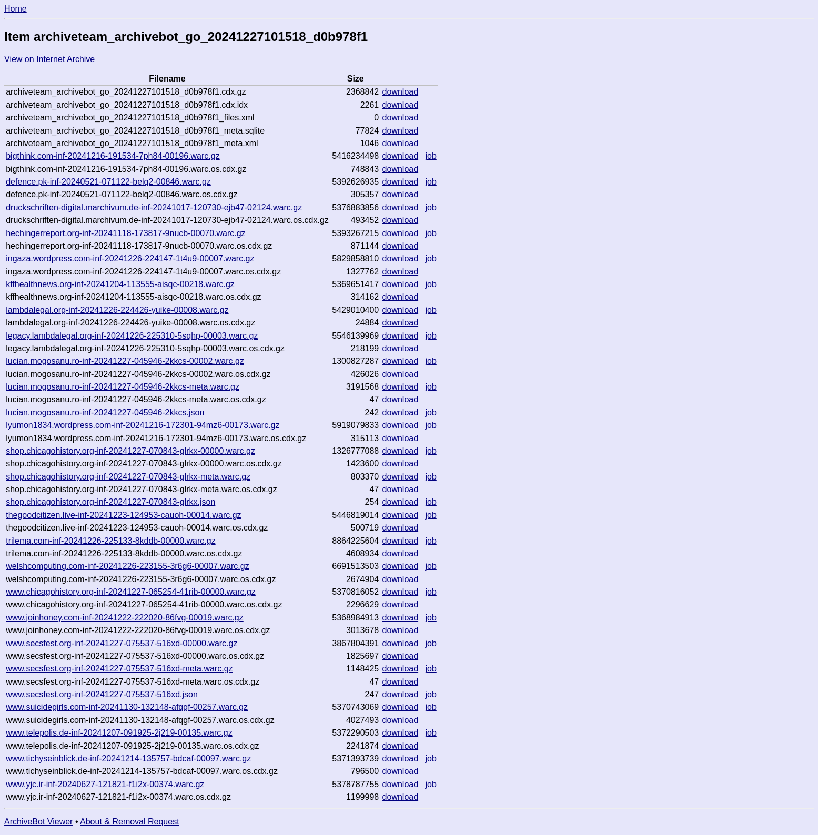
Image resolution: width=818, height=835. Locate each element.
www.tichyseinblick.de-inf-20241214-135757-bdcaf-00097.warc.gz (128, 758)
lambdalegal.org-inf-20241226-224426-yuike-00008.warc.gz (117, 310)
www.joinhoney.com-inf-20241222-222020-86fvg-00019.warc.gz (125, 617)
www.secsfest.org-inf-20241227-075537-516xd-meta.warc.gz (119, 668)
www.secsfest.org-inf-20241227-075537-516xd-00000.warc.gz (121, 643)
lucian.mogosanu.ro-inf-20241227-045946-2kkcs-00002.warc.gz (125, 361)
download (400, 91)
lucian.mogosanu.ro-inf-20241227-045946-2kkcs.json (105, 412)
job (430, 155)
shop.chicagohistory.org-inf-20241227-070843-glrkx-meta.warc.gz (128, 476)
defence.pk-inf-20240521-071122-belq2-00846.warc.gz (108, 181)
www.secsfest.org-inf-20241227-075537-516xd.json (102, 694)
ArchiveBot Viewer (38, 821)
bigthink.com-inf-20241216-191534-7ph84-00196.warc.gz (113, 155)
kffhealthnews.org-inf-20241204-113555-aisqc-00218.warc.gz (120, 284)
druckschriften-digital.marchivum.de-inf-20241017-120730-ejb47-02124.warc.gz (154, 207)
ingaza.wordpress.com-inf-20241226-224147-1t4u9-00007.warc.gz (130, 258)
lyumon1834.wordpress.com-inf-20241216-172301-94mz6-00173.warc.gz (142, 425)
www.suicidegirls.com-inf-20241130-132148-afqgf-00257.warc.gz (127, 706)
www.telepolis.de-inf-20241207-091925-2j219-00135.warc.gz (119, 732)
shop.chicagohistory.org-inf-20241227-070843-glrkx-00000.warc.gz (130, 450)
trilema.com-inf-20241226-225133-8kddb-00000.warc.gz (110, 540)
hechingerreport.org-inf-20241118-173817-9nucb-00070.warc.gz (125, 233)
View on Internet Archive (49, 59)
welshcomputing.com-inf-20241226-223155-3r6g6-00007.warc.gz (127, 566)
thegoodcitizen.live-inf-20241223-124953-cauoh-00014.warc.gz (123, 515)
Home (15, 8)
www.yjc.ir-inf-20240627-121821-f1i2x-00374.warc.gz (105, 784)
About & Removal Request (129, 821)
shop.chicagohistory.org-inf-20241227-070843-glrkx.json (110, 501)
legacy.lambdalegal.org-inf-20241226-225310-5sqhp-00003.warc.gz (132, 335)
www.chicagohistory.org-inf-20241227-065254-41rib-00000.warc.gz (131, 591)
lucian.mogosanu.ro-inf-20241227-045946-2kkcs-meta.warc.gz (122, 386)
